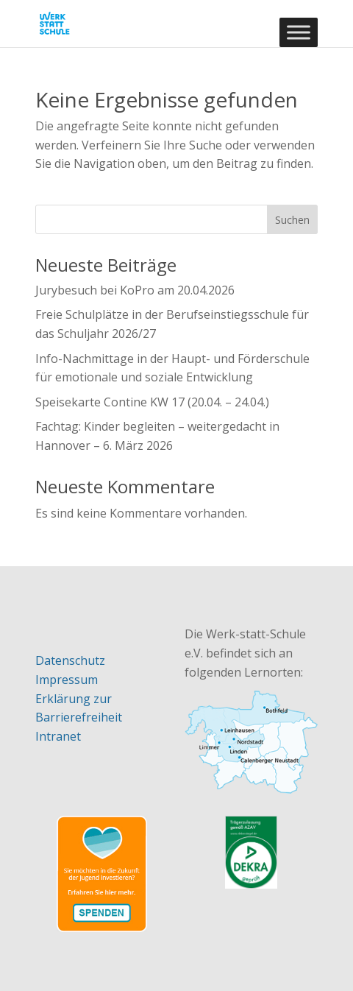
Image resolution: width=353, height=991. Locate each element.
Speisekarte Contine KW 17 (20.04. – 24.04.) (152, 402)
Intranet (58, 736)
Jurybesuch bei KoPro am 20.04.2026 (135, 290)
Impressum (66, 679)
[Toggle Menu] (298, 32)
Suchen (292, 220)
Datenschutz (70, 660)
